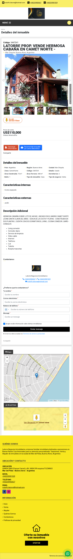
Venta (6, 507)
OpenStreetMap (64, 400)
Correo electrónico (10, 298)
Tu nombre (7, 291)
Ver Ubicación (30, 422)
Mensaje (6, 313)
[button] (69, 56)
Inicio (3, 29)
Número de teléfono (11, 306)
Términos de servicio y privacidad (34, 334)
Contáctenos (8, 517)
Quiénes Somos (10, 514)
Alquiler (6, 510)
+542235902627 (35, 3)
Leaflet (51, 400)
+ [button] (7, 357)
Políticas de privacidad (12, 520)
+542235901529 (51, 3)
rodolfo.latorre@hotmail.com (37, 281)
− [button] (7, 361)
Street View (13, 120)
